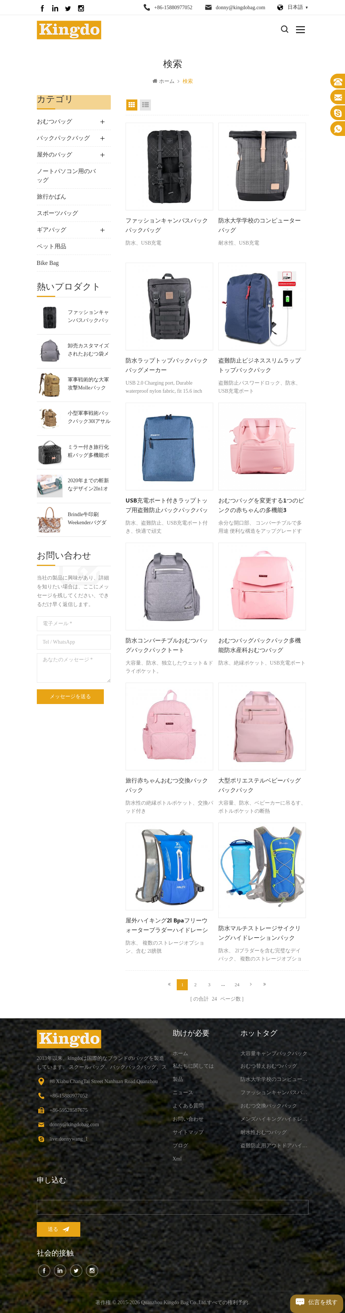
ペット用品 (51, 247)
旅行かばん (51, 197)
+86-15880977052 (173, 7)
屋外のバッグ (54, 155)
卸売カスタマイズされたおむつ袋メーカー (88, 351)
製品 (178, 1078)
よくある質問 (188, 1104)
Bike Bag (48, 263)
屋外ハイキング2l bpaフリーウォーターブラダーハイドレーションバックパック (167, 927)
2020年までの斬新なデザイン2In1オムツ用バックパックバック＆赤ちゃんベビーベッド (88, 486)
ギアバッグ (51, 230)
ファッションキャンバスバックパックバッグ (88, 317)
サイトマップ (188, 1131)
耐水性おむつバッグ (263, 1131)
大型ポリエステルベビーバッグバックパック (259, 786)
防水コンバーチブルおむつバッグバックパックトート (167, 646)
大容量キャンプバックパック (273, 1052)
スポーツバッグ (57, 214)
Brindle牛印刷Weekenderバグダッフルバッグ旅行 (88, 520)
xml (177, 1157)
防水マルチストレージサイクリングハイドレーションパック (259, 933)
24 (237, 984)
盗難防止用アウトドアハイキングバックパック (274, 1144)
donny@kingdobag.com (240, 7)
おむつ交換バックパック (268, 1104)
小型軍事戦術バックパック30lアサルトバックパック (89, 418)
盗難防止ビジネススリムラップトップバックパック (259, 366)
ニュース (183, 1091)
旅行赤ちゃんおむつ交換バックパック (167, 786)
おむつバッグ (54, 122)
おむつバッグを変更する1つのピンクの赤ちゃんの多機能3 (261, 506)
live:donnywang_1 (69, 1138)
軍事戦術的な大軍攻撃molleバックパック (88, 385)
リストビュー (145, 105)
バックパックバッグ (63, 139)
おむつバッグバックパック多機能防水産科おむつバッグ (259, 646)
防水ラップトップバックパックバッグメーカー (167, 366)
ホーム (163, 82)
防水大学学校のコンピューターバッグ (259, 226)
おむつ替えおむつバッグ (268, 1065)
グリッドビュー (131, 105)
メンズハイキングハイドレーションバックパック (274, 1118)
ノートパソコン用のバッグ (66, 176)
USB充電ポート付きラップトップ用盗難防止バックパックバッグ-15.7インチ (167, 507)
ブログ (180, 1144)
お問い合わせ (188, 1118)
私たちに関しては (193, 1065)
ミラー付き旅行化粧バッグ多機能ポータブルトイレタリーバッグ (88, 452)
